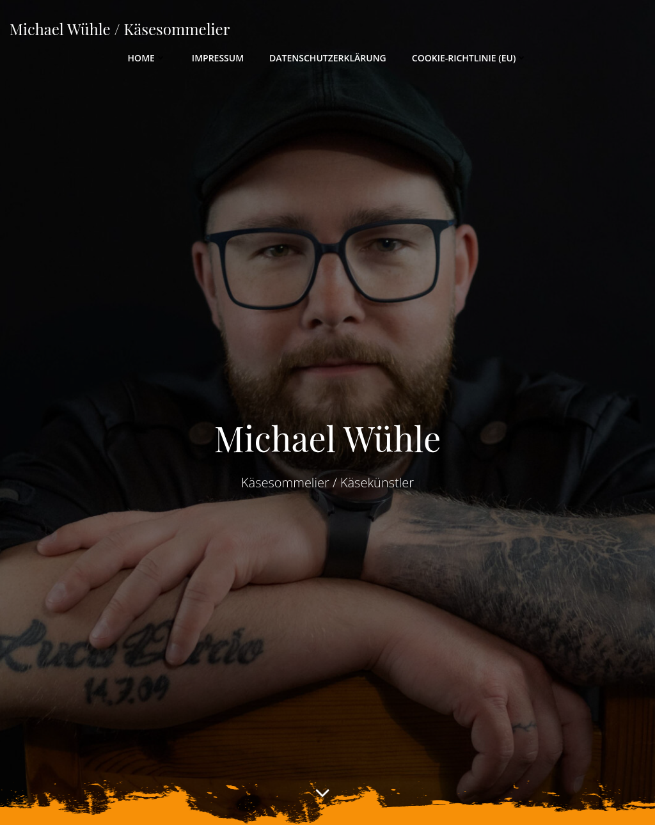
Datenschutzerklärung (327, 58)
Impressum (218, 58)
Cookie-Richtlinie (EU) (470, 58)
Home (147, 58)
